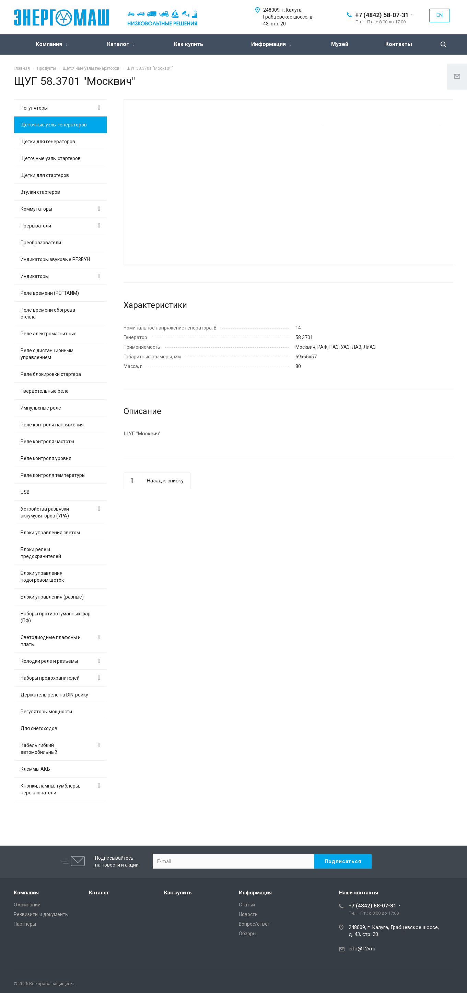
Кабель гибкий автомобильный (39, 749)
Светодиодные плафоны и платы (51, 641)
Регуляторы (34, 108)
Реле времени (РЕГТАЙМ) (50, 293)
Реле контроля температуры (53, 475)
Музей (339, 44)
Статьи (247, 904)
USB (25, 492)
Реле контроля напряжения (52, 424)
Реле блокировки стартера (51, 374)
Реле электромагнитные (49, 333)
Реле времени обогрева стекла (48, 313)
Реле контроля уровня (46, 458)
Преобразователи (41, 242)
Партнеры (25, 924)
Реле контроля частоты (47, 441)
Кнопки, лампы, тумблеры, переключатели (50, 789)
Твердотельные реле (45, 391)
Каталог (120, 44)
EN (439, 15)
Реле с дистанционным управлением (47, 354)
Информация (271, 44)
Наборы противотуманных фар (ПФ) (56, 617)
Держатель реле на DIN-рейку (54, 695)
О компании (27, 904)
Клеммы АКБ (35, 769)
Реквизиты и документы (41, 914)
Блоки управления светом (50, 532)
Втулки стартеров (40, 192)
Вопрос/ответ (254, 924)
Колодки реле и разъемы (49, 661)
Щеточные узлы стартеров (51, 158)
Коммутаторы (36, 209)
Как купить (188, 44)
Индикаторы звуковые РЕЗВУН (55, 259)
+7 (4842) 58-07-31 (382, 15)
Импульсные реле (41, 408)
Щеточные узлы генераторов (54, 124)
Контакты (398, 44)
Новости (248, 914)
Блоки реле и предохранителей (41, 553)
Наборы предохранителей (50, 678)
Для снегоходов (39, 728)
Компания (51, 44)
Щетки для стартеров (45, 175)
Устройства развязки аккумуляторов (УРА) (45, 512)
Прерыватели (36, 225)
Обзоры (247, 933)
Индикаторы (35, 276)
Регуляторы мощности (46, 711)
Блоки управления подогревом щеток (42, 576)
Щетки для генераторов (48, 141)
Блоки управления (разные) (52, 597)
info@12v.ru (362, 949)
